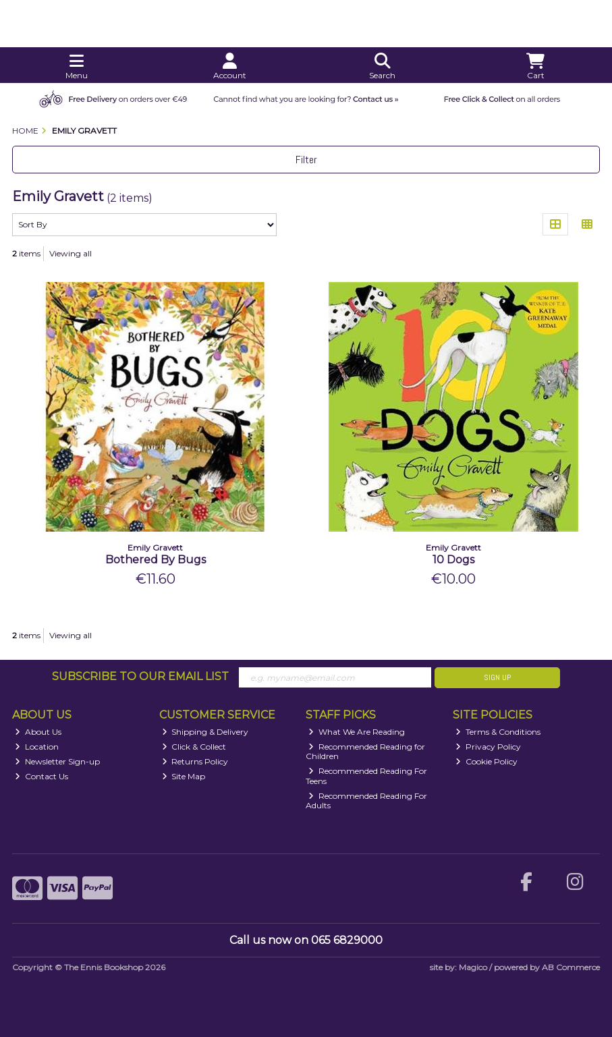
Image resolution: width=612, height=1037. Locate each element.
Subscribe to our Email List (140, 676)
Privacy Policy (488, 746)
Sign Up (497, 677)
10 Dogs (453, 559)
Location (37, 746)
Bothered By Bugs (155, 559)
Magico (473, 967)
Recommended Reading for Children (365, 751)
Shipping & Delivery (205, 732)
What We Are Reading (356, 732)
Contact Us (41, 776)
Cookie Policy (486, 761)
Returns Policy (195, 761)
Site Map (184, 776)
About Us (38, 732)
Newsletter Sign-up (57, 761)
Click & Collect (194, 746)
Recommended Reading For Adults (366, 800)
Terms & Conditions (497, 732)
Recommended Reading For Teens (366, 775)
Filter (306, 159)
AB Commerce (571, 967)
